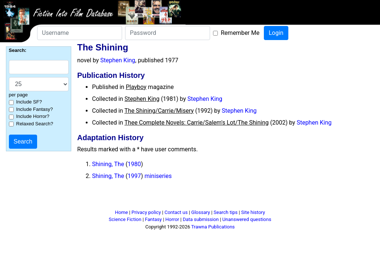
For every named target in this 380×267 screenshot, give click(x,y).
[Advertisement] (190, 198)
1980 (134, 164)
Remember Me (240, 32)
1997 (134, 175)
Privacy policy (146, 212)
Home (121, 212)
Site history (253, 212)
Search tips (226, 212)
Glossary (200, 212)
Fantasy (153, 219)
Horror (172, 219)
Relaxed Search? (34, 123)
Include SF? (29, 102)
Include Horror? (33, 116)
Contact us (176, 212)
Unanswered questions (246, 219)
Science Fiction (125, 219)
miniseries (157, 175)
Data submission (201, 219)
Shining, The (108, 164)
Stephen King (117, 60)
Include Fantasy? (34, 109)
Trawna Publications (213, 227)
